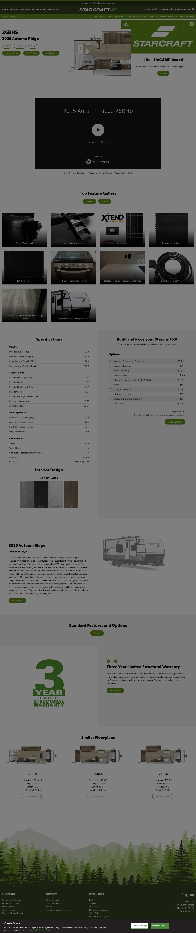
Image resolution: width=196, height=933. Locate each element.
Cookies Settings (140, 926)
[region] (98, 926)
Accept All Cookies (159, 926)
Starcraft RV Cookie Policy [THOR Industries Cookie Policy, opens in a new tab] (39, 930)
